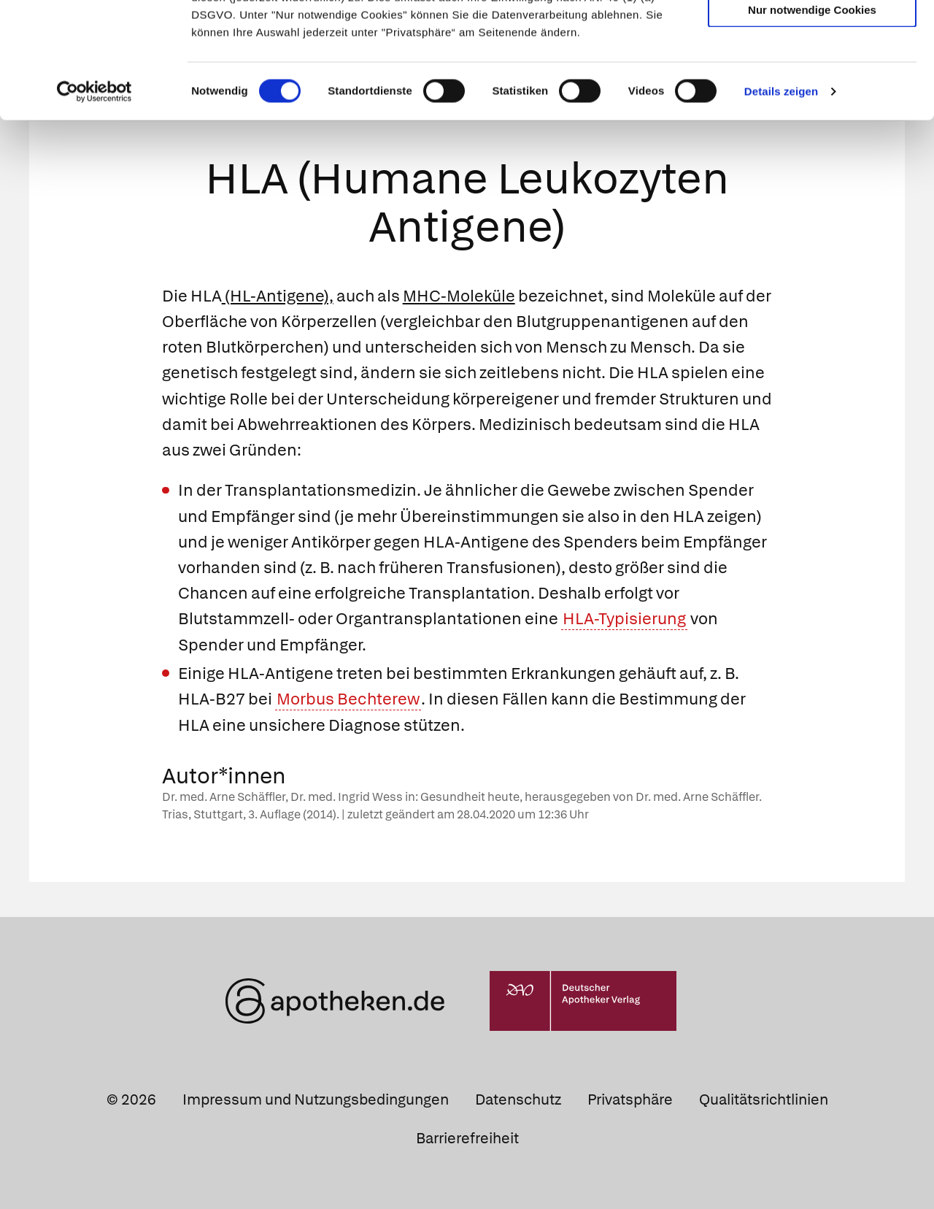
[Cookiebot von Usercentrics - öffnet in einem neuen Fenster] (94, 200)
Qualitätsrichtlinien (763, 1098)
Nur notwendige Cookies (812, 118)
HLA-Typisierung (624, 618)
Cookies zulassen (812, 35)
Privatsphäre (630, 1098)
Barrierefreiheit (467, 1138)
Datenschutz (518, 1098)
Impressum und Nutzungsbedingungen (315, 1098)
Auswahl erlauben (812, 77)
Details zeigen (781, 199)
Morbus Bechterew (348, 699)
